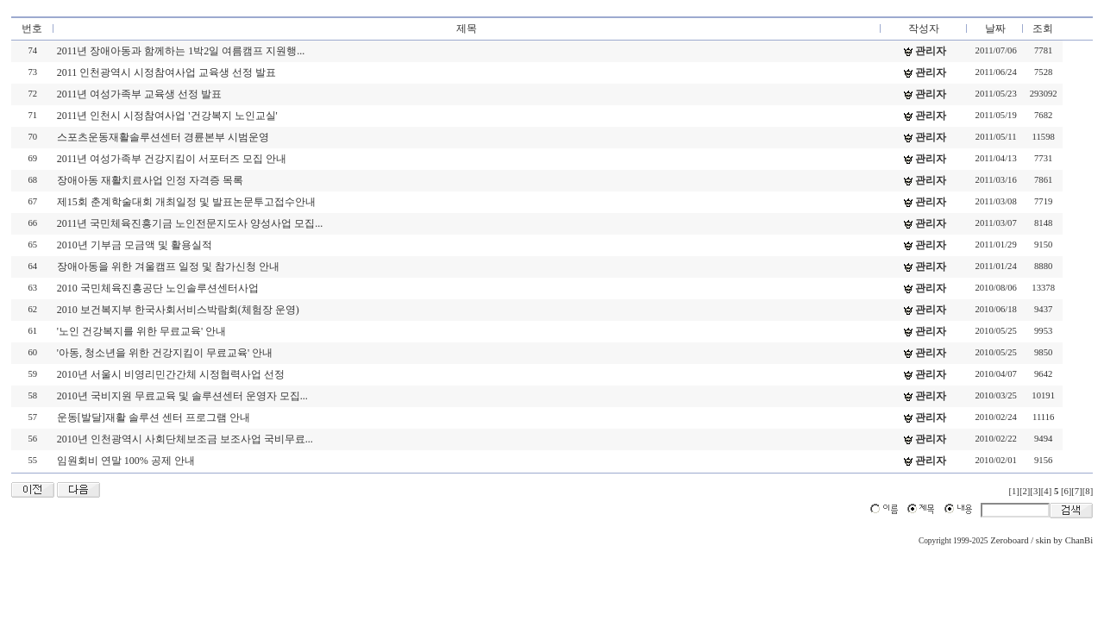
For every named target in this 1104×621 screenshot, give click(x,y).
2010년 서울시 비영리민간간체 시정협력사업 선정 (171, 374)
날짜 (995, 28)
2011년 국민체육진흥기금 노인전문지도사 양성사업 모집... (190, 223)
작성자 (923, 28)
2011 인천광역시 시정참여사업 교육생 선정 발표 (167, 72)
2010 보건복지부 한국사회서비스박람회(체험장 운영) (178, 310)
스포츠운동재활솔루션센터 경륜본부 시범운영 (163, 137)
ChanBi (1079, 540)
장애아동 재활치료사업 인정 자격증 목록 (150, 180)
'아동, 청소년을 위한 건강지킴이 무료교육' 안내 (165, 353)
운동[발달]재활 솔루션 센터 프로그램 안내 (153, 417)
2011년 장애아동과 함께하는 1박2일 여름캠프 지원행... (181, 51)
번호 (32, 28)
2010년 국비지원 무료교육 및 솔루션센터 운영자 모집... (182, 396)
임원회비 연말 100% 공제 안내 (126, 461)
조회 (1042, 28)
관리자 (930, 51)
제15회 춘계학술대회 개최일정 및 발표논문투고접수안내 (186, 202)
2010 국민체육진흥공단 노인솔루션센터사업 (158, 288)
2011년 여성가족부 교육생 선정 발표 (140, 94)
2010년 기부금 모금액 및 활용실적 (134, 245)
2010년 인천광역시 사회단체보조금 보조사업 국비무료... (185, 439)
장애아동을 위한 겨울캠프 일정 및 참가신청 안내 (168, 266)
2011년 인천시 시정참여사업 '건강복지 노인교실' (167, 116)
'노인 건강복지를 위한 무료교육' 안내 (141, 331)
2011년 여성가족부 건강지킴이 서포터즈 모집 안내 (172, 159)
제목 (466, 28)
